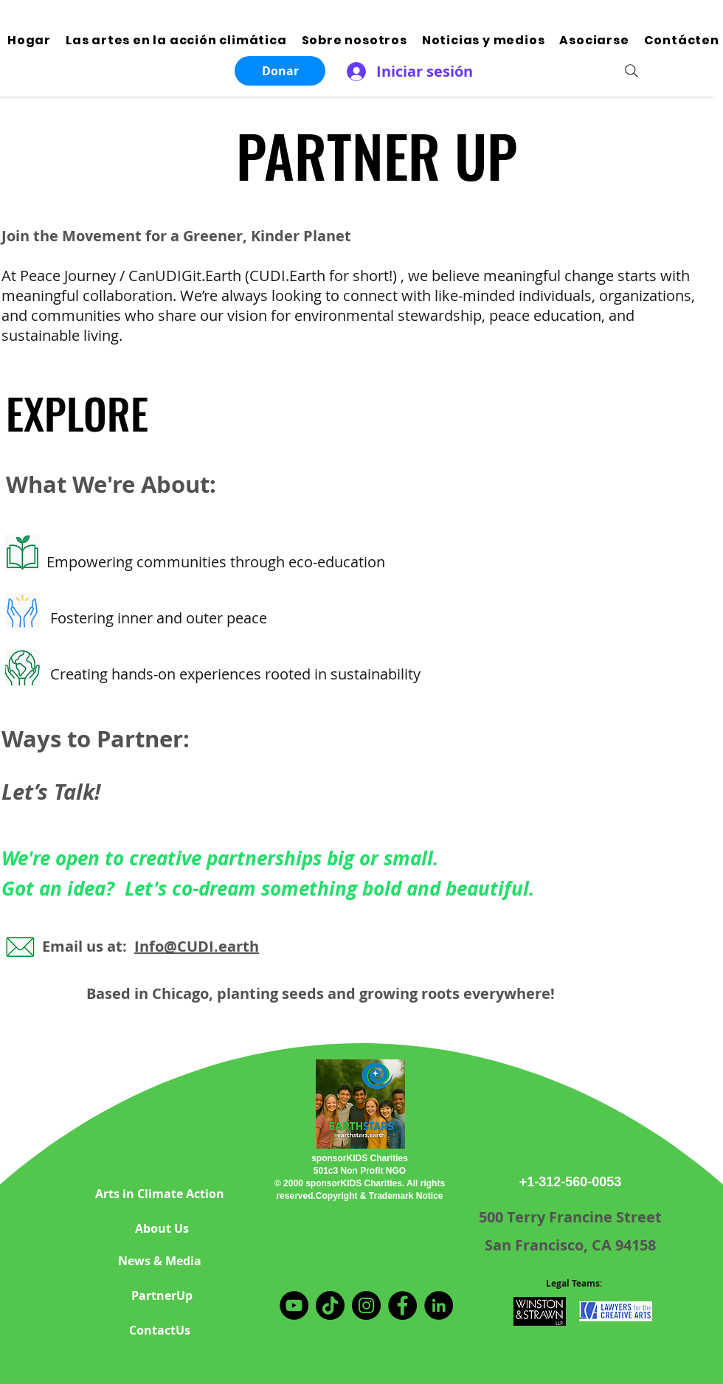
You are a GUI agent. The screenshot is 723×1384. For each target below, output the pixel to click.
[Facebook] (402, 1305)
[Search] (631, 70)
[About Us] (161, 1228)
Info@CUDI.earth (196, 946)
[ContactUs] (159, 1330)
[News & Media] (159, 1261)
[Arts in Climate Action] (159, 1194)
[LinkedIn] (438, 1305)
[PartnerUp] (161, 1296)
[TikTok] (330, 1305)
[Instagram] (366, 1305)
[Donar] (280, 71)
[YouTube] (294, 1305)
